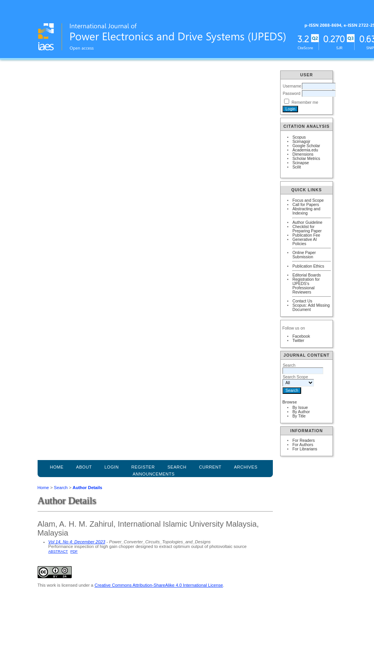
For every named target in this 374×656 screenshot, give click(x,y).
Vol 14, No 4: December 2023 (76, 541)
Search (60, 487)
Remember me (304, 102)
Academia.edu (305, 150)
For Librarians (304, 449)
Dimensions (302, 154)
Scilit (296, 167)
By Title (298, 416)
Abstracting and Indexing (306, 211)
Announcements (154, 474)
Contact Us (302, 301)
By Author (301, 412)
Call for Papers (305, 205)
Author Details (87, 487)
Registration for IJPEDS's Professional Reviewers (305, 285)
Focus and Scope (308, 200)
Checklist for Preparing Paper (307, 229)
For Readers (303, 440)
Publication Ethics (308, 266)
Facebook (301, 336)
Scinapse (300, 163)
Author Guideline (307, 222)
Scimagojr (301, 141)
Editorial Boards (306, 275)
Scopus (299, 137)
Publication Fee (306, 235)
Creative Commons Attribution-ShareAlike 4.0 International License (159, 585)
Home (57, 467)
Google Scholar (306, 146)
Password (291, 93)
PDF (74, 551)
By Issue (300, 407)
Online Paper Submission (304, 255)
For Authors (302, 445)
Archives (246, 467)
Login (111, 467)
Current (210, 467)
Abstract (58, 551)
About (84, 467)
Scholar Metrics (306, 158)
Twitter (298, 340)
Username (292, 86)
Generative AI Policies (304, 241)
